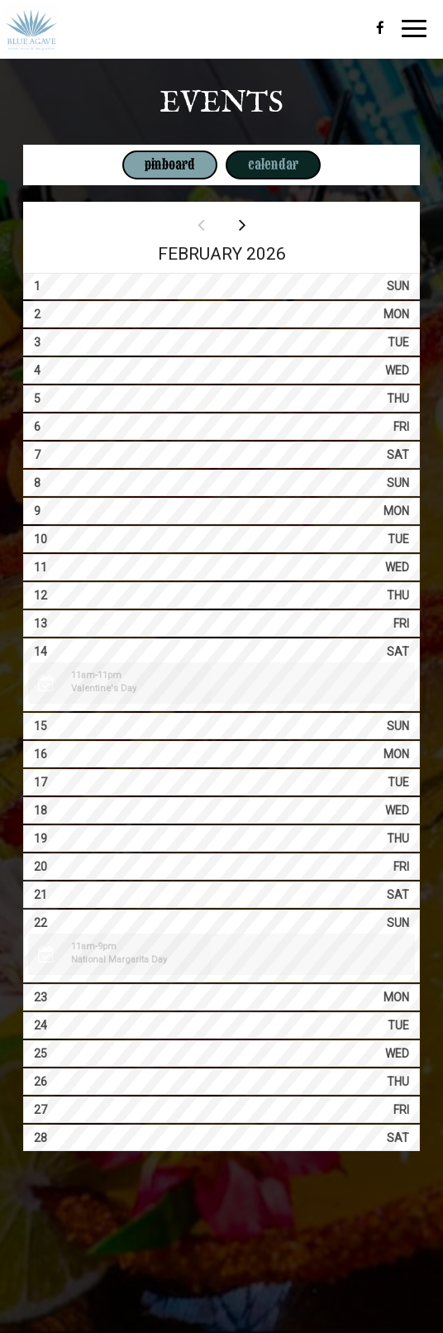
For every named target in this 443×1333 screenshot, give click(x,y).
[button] (221, 683)
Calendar (262, 164)
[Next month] (242, 224)
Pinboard (158, 164)
